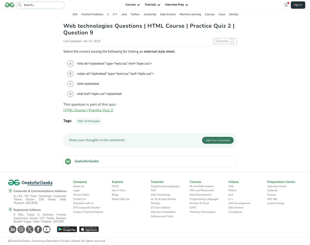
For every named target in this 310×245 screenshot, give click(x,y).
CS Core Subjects (161, 207)
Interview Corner (276, 186)
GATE (193, 207)
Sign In (298, 5)
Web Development (200, 195)
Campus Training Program (88, 212)
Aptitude (272, 190)
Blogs (115, 195)
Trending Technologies (202, 212)
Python (135, 14)
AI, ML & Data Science (163, 199)
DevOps (233, 14)
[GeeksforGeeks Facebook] (37, 229)
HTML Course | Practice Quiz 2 (88, 110)
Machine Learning (190, 14)
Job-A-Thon (119, 190)
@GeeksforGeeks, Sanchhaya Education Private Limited (43, 241)
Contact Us (79, 199)
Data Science (168, 14)
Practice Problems (92, 14)
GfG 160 (272, 199)
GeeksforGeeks (87, 161)
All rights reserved (93, 241)
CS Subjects (235, 212)
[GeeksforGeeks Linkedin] (12, 229)
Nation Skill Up (120, 199)
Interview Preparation (163, 212)
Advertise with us (83, 203)
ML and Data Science (202, 186)
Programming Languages (165, 186)
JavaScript (150, 14)
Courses (210, 14)
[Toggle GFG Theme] (286, 5)
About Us (78, 186)
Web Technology (160, 195)
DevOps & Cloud (199, 203)
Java (124, 14)
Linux (222, 14)
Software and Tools (162, 216)
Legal (76, 190)
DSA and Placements (202, 190)
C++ (115, 14)
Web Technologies (89, 121)
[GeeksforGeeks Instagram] (20, 229)
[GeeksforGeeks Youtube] (46, 229)
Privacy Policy (81, 195)
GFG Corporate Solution (87, 207)
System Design (275, 203)
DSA (75, 14)
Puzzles (271, 195)
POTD (115, 186)
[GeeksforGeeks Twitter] (29, 229)
